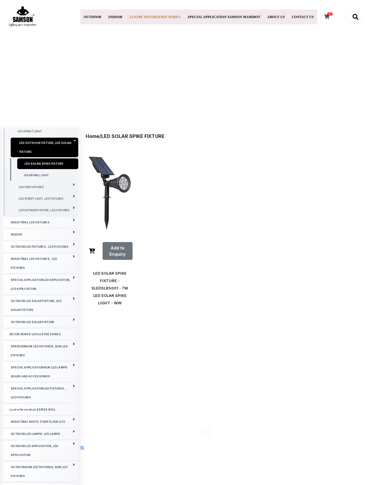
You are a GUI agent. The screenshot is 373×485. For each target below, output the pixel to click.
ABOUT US (276, 17)
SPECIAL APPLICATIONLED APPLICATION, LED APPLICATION (43, 333)
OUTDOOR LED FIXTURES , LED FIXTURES (43, 295)
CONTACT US (303, 17)
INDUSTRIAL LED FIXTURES (43, 271)
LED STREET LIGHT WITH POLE (37, 169)
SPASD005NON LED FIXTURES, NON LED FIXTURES (43, 399)
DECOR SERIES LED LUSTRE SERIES (35, 384)
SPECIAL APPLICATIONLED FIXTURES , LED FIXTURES (43, 442)
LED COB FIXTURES (47, 236)
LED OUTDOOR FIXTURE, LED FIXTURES (47, 259)
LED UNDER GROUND (30, 158)
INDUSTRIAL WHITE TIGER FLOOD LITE (43, 470)
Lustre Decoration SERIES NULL (32, 459)
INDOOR (115, 17)
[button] (354, 17)
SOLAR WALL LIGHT (36, 225)
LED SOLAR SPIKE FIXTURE (44, 213)
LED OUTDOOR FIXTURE (47, 134)
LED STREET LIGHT (29, 181)
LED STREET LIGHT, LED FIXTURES (47, 247)
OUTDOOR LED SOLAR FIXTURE (43, 371)
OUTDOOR (92, 17)
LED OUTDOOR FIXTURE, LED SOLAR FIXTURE (47, 196)
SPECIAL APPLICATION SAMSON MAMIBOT (224, 17)
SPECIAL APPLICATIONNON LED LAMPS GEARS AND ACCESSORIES (43, 421)
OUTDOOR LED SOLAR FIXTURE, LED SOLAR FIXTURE (43, 354)
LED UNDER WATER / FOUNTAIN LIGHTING (44, 146)
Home (92, 136)
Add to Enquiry (117, 251)
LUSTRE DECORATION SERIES (155, 17)
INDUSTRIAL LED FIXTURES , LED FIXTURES (43, 312)
